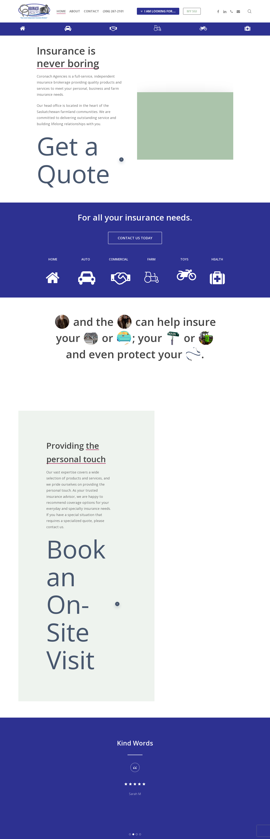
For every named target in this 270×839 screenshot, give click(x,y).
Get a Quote (80, 159)
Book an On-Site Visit (83, 604)
